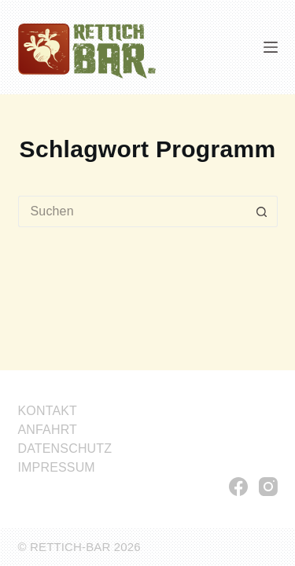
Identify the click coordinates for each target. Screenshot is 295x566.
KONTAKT (48, 410)
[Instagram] (268, 486)
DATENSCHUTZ (65, 448)
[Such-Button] (262, 211)
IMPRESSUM (56, 467)
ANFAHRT (48, 429)
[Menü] (271, 47)
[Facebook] (238, 486)
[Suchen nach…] (132, 211)
